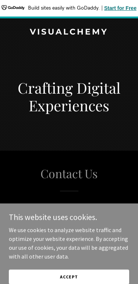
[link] (69, 32)
